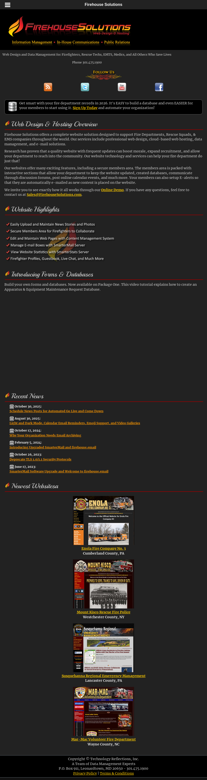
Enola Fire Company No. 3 (103, 548)
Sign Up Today (85, 108)
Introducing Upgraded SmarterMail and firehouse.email (53, 447)
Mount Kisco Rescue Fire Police (103, 612)
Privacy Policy (85, 773)
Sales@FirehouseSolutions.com (54, 194)
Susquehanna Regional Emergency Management (104, 676)
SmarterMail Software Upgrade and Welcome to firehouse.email (59, 471)
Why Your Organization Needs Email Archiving (45, 435)
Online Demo (112, 190)
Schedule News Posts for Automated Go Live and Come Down (57, 411)
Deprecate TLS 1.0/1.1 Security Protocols (40, 459)
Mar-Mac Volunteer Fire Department (103, 739)
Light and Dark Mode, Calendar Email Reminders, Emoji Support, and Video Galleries (75, 423)
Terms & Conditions (117, 773)
